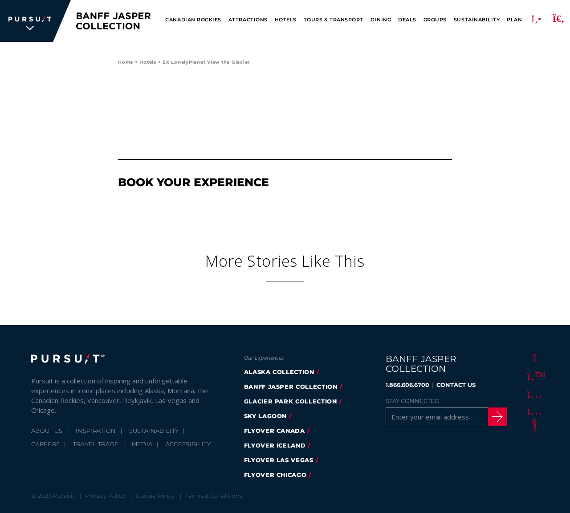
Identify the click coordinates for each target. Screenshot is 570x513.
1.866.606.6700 (407, 384)
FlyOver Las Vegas (279, 460)
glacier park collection (290, 401)
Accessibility (188, 444)
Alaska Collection (279, 371)
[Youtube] (533, 411)
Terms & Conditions (213, 495)
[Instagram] (533, 393)
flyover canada (274, 430)
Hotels (286, 20)
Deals (407, 20)
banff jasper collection (291, 386)
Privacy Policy (105, 495)
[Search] (558, 21)
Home (125, 62)
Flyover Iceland (275, 445)
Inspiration (96, 430)
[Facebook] (533, 357)
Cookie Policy (155, 495)
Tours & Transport (333, 20)
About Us (47, 430)
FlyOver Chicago (275, 474)
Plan (514, 20)
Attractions (248, 20)
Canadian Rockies (193, 20)
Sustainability (477, 20)
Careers (45, 444)
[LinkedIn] (533, 429)
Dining (380, 20)
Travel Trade (96, 444)
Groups (435, 20)
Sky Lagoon (265, 415)
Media (142, 444)
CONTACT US (456, 384)
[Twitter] (533, 375)
